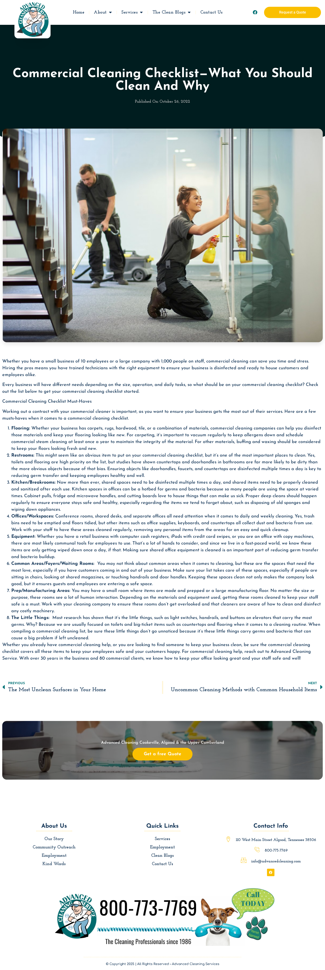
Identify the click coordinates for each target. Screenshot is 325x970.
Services (132, 11)
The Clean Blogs (172, 11)
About (103, 11)
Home (78, 11)
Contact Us (211, 11)
